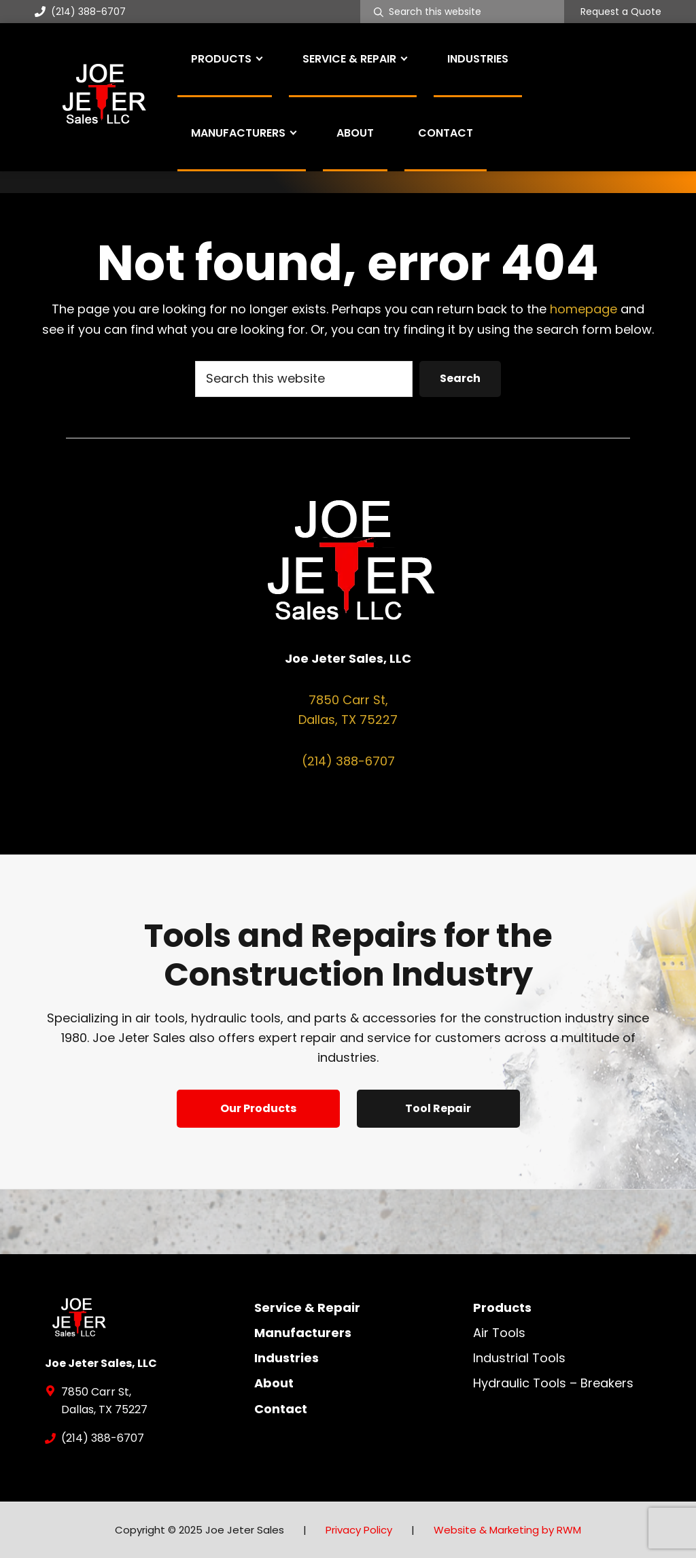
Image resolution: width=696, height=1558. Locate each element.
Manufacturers (302, 1332)
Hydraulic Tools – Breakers (553, 1382)
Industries (286, 1357)
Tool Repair (438, 1108)
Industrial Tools (519, 1357)
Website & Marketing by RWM (507, 1530)
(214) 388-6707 (80, 11)
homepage (583, 308)
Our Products (258, 1108)
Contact (280, 1408)
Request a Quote (620, 12)
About (274, 1382)
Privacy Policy (359, 1530)
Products (502, 1307)
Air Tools (499, 1332)
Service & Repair (307, 1307)
